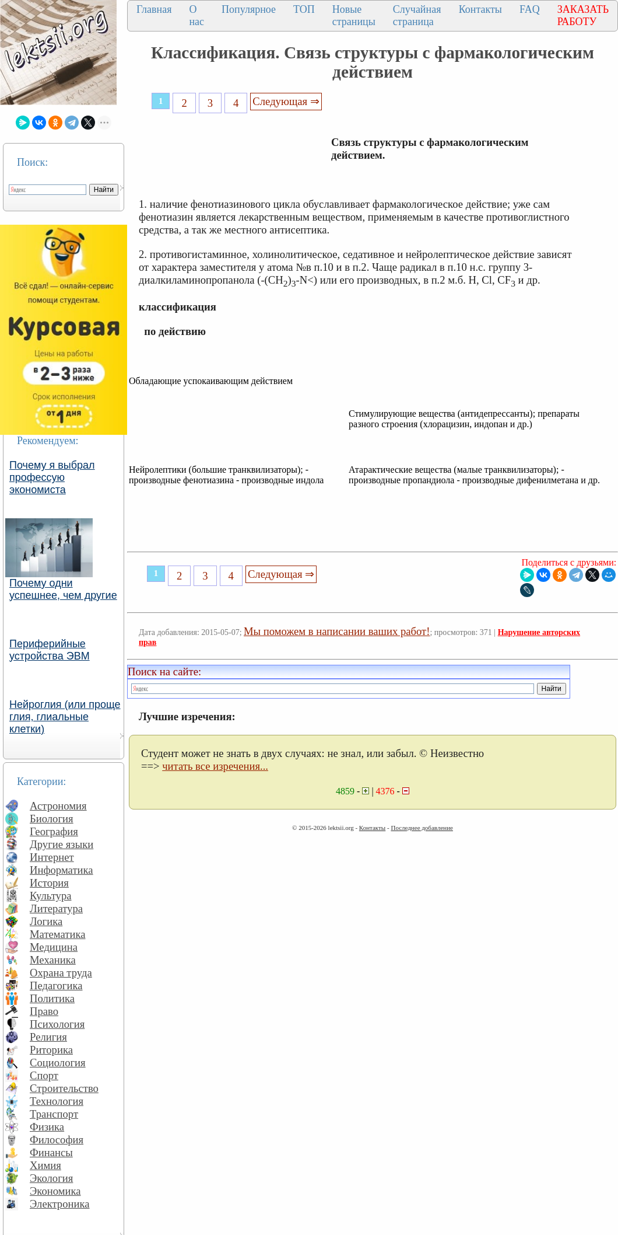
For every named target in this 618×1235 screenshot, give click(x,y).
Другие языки (61, 844)
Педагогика (56, 985)
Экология (51, 1178)
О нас (196, 15)
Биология (51, 818)
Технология (56, 1101)
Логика (46, 921)
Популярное (249, 9)
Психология (57, 1024)
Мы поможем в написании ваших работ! (337, 631)
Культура (51, 895)
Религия (48, 1037)
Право (44, 1011)
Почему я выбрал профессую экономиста (52, 477)
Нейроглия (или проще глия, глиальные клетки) (65, 717)
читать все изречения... (215, 766)
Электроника (60, 1204)
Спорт (44, 1075)
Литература (56, 908)
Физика (47, 1127)
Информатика (61, 870)
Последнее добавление (421, 827)
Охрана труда (61, 973)
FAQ (529, 9)
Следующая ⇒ (285, 101)
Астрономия (58, 806)
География (54, 831)
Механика (53, 960)
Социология (58, 1062)
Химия (45, 1165)
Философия (56, 1139)
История (49, 883)
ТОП (304, 9)
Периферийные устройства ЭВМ (49, 650)
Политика (52, 998)
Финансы (51, 1152)
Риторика (51, 1050)
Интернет (52, 857)
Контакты (480, 9)
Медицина (54, 947)
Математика (58, 934)
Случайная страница (417, 15)
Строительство (64, 1088)
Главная (153, 9)
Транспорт (54, 1114)
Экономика (55, 1191)
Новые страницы (353, 15)
